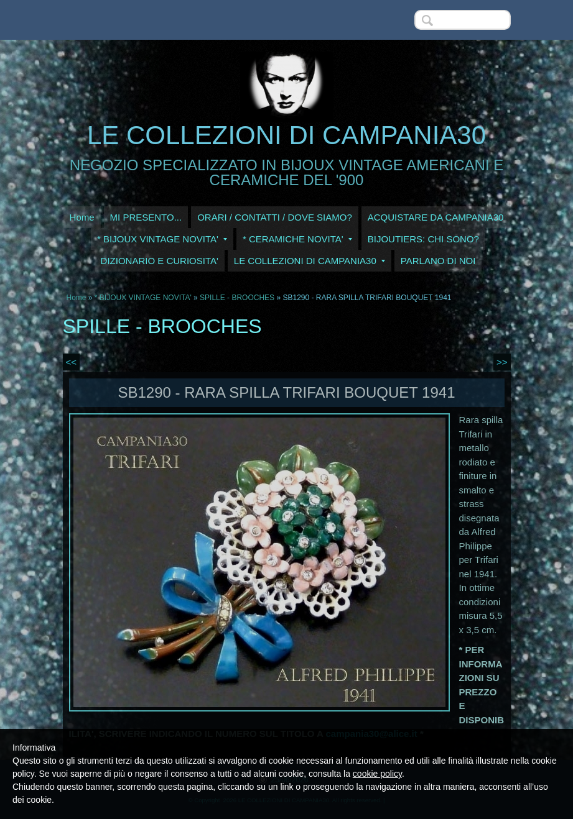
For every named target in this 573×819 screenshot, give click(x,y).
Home (82, 217)
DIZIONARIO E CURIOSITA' (159, 260)
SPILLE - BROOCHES (237, 297)
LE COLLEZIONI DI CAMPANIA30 (286, 135)
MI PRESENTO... (146, 217)
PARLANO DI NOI (438, 260)
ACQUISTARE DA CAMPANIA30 (436, 217)
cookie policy (377, 774)
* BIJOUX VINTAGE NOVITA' (162, 239)
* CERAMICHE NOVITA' (297, 239)
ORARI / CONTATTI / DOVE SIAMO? (274, 217)
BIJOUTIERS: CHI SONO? (423, 239)
